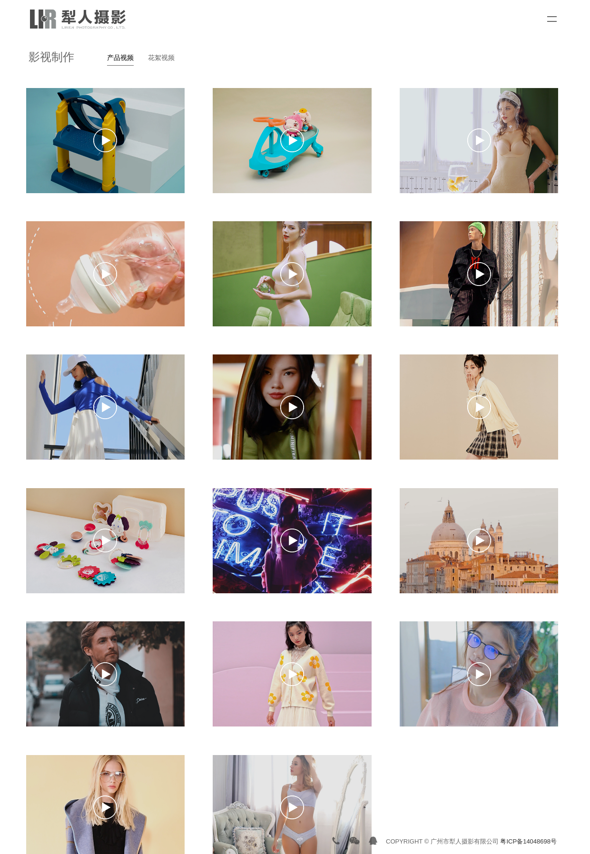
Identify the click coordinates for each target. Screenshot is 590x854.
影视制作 (51, 56)
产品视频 (120, 57)
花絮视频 (161, 57)
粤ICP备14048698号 (528, 841)
